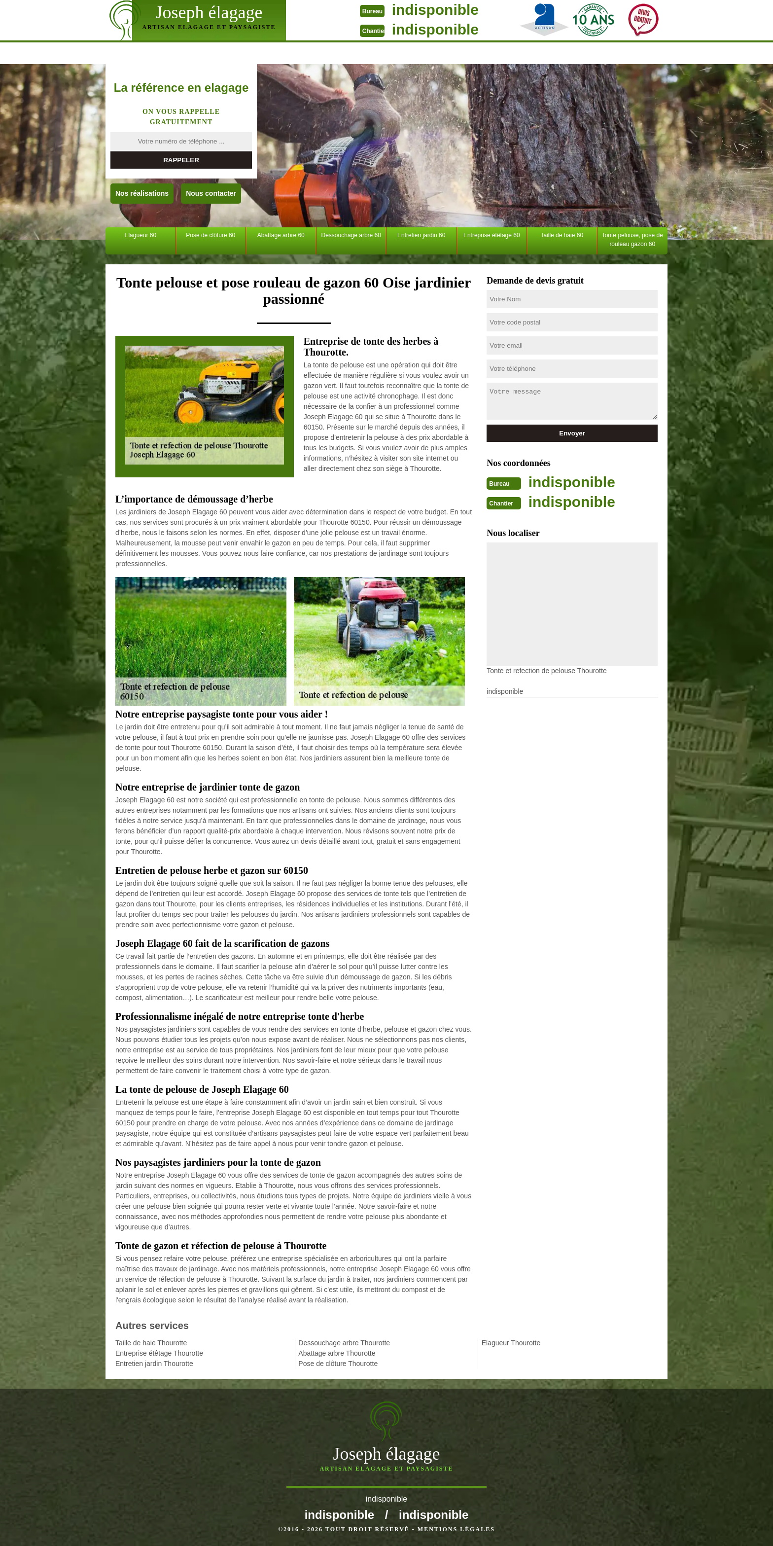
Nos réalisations (142, 193)
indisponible (433, 9)
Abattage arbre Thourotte (336, 1353)
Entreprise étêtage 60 (491, 235)
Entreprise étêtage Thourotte (159, 1353)
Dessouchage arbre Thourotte (344, 1343)
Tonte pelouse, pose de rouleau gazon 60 (632, 240)
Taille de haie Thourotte (151, 1343)
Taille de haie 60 (561, 235)
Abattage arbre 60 (281, 235)
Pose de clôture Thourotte (338, 1363)
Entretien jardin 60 (421, 235)
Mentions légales (456, 1529)
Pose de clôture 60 (210, 235)
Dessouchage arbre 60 (351, 235)
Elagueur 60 (140, 235)
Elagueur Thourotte (511, 1343)
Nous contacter (211, 193)
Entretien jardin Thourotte (154, 1363)
